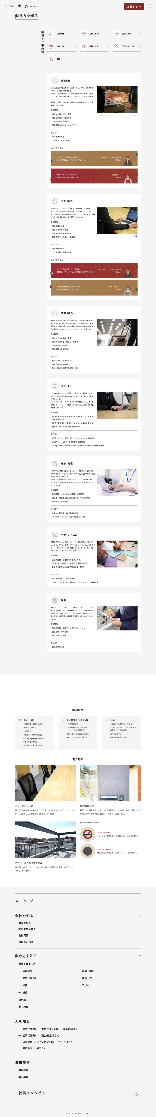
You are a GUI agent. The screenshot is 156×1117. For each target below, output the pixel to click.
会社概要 (23, 935)
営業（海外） (30, 978)
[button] (100, 100)
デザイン (87, 985)
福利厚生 (23, 999)
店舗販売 (27, 970)
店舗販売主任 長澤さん (48, 1041)
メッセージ (24, 901)
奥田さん (34, 1048)
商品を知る (24, 922)
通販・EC (87, 978)
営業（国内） (89, 970)
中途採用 (23, 1070)
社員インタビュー (34, 1092)
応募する (132, 6)
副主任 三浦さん (41, 1035)
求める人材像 (25, 941)
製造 (25, 992)
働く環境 (23, 1006)
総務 (25, 985)
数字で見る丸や (27, 929)
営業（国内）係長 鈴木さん (50, 1029)
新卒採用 (23, 1077)
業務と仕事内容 (27, 963)
